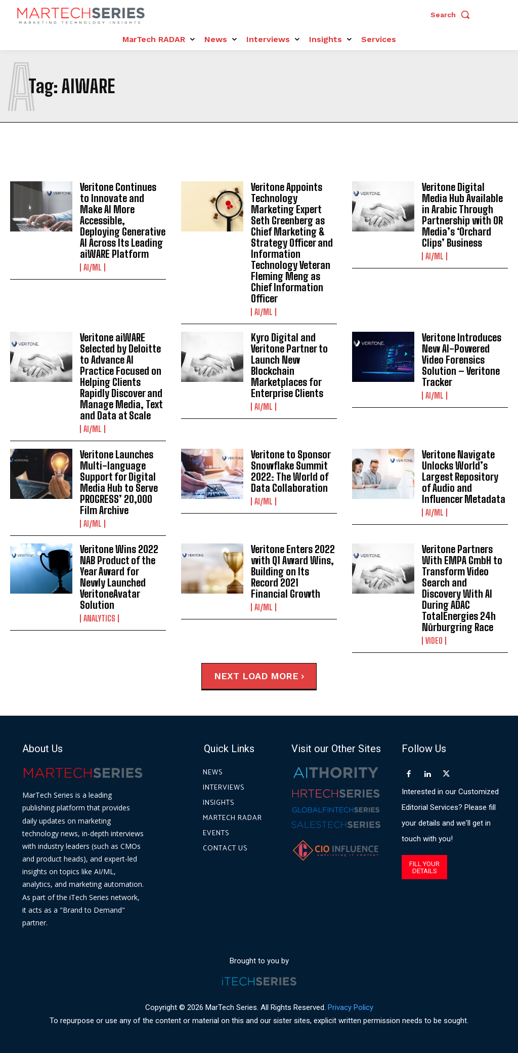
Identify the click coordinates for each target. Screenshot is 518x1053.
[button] (452, 14)
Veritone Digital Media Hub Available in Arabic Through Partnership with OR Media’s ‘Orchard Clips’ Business (462, 215)
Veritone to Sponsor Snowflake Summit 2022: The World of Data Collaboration (291, 471)
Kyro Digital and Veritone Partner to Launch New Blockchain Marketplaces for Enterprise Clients (289, 365)
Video (434, 641)
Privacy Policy (350, 1006)
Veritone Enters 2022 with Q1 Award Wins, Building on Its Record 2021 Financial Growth (293, 571)
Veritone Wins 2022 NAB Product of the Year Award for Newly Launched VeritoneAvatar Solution (119, 577)
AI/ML (92, 267)
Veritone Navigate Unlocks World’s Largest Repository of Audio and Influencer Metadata (463, 476)
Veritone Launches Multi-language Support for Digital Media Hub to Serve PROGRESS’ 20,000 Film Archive (119, 482)
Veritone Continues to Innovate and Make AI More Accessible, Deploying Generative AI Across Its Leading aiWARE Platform (122, 220)
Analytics (99, 618)
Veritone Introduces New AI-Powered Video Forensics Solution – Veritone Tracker (461, 359)
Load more (273, 676)
